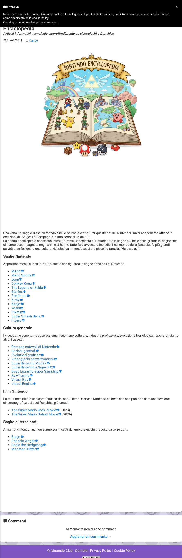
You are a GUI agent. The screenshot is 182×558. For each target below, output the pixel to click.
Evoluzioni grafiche (25, 351)
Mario (15, 271)
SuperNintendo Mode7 (27, 359)
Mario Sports (20, 274)
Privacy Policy (100, 543)
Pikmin (16, 309)
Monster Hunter (22, 443)
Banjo (15, 302)
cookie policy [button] (40, 18)
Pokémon (18, 294)
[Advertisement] (91, 198)
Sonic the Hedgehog (26, 439)
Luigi (14, 278)
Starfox (16, 290)
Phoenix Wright (22, 435)
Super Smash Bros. (25, 313)
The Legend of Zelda (26, 286)
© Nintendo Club (62, 543)
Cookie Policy (122, 543)
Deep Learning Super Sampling (33, 367)
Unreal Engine (21, 379)
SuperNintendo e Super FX (30, 363)
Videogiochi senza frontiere (31, 355)
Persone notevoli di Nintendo (32, 343)
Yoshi (15, 306)
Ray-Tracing (19, 371)
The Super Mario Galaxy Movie (33, 409)
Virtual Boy (19, 375)
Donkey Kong (20, 282)
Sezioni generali (22, 347)
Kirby (15, 298)
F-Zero (16, 317)
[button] (176, 6)
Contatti (82, 543)
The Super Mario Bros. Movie (32, 405)
